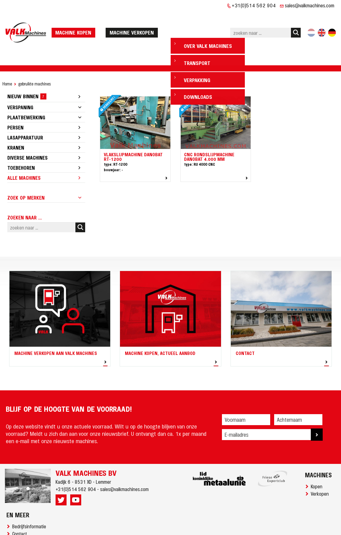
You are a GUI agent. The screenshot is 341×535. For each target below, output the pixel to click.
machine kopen (75, 19)
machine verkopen (134, 19)
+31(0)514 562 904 (254, 5)
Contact (21, 507)
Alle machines (24, 151)
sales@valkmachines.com (309, 5)
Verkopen (321, 467)
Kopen (317, 459)
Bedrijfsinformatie (30, 499)
